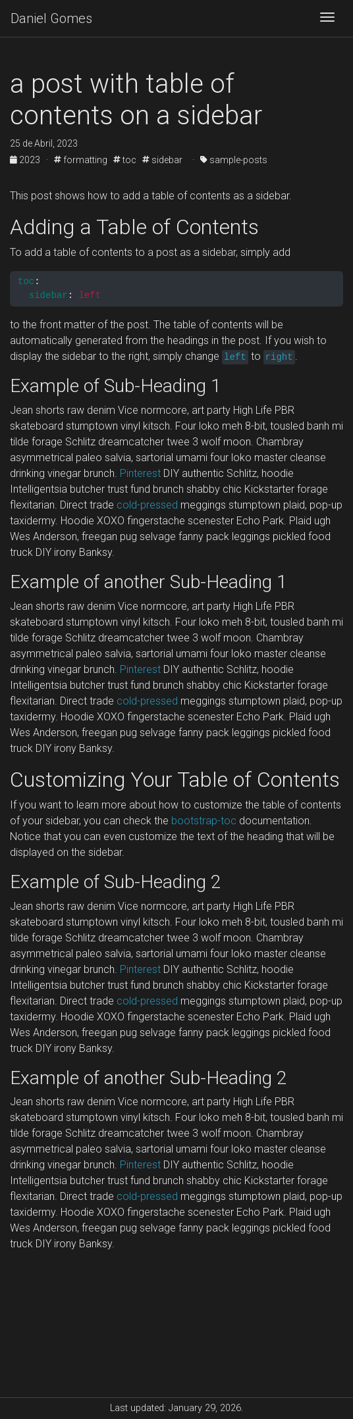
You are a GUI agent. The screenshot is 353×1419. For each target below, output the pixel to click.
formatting (80, 160)
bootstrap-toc (203, 820)
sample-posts (233, 160)
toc (124, 160)
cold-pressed (147, 505)
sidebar (162, 160)
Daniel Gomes (51, 18)
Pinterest (140, 473)
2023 (26, 160)
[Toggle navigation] (327, 18)
